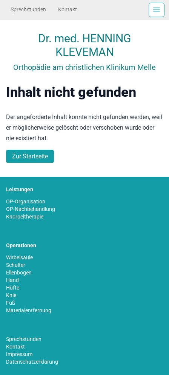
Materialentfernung (28, 310)
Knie (11, 295)
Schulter (15, 265)
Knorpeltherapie (24, 217)
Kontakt (67, 9)
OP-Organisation (25, 201)
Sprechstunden (28, 9)
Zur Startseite (30, 156)
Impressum (19, 354)
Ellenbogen (19, 273)
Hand (12, 280)
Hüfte (12, 288)
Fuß (10, 303)
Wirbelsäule (19, 257)
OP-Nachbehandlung (30, 209)
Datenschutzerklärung (32, 362)
